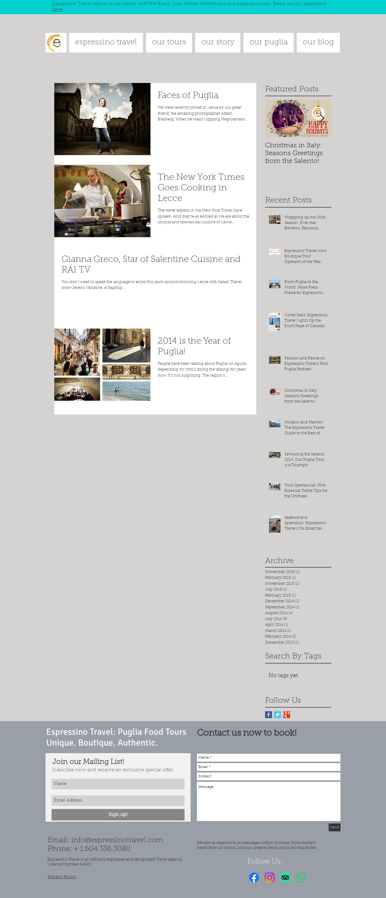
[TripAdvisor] (285, 877)
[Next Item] (321, 118)
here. (57, 9)
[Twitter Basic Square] (277, 714)
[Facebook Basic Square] (268, 714)
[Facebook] (254, 877)
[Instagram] (269, 877)
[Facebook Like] (319, 877)
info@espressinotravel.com (117, 840)
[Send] (334, 827)
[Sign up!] (118, 814)
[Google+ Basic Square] (286, 714)
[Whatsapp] (301, 877)
